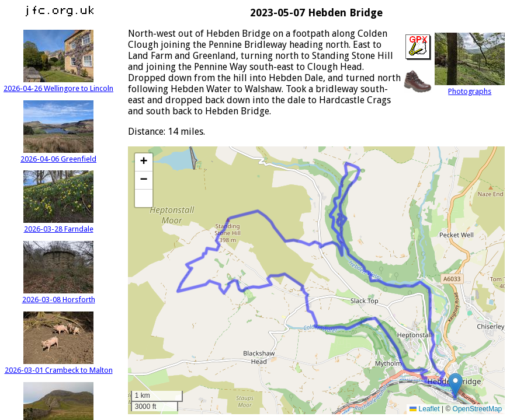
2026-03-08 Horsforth (58, 295)
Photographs (470, 87)
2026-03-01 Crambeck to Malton (59, 365)
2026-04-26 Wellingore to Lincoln (58, 84)
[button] (455, 385)
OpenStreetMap (477, 409)
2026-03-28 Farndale (58, 224)
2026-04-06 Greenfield (58, 154)
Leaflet (424, 409)
